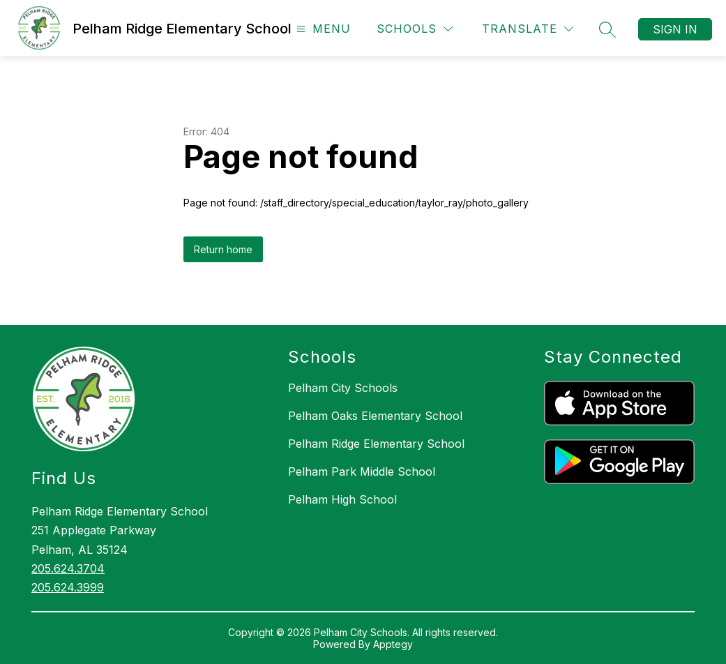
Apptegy (393, 644)
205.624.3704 (68, 568)
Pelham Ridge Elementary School (376, 444)
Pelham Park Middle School (361, 471)
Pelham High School (342, 499)
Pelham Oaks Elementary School (375, 416)
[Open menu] (322, 29)
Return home (223, 249)
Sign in (675, 29)
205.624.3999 (67, 587)
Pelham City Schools (343, 388)
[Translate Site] (527, 29)
